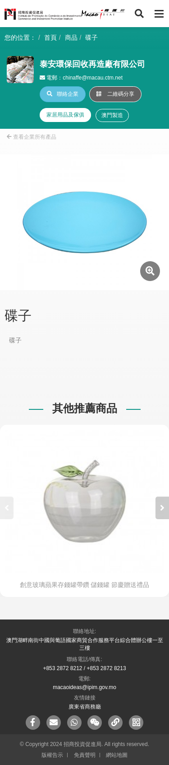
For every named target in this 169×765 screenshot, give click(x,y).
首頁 (50, 37)
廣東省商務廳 (85, 707)
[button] (162, 508)
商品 (71, 37)
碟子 (91, 37)
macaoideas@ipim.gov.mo (84, 687)
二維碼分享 (115, 94)
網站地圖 (117, 755)
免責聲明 (85, 755)
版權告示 (52, 755)
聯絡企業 (62, 94)
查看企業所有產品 (31, 137)
